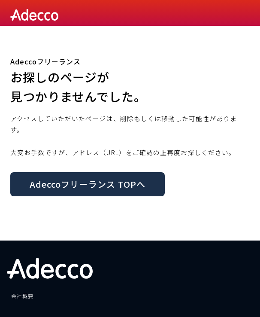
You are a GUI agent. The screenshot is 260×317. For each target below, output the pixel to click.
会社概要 (22, 295)
